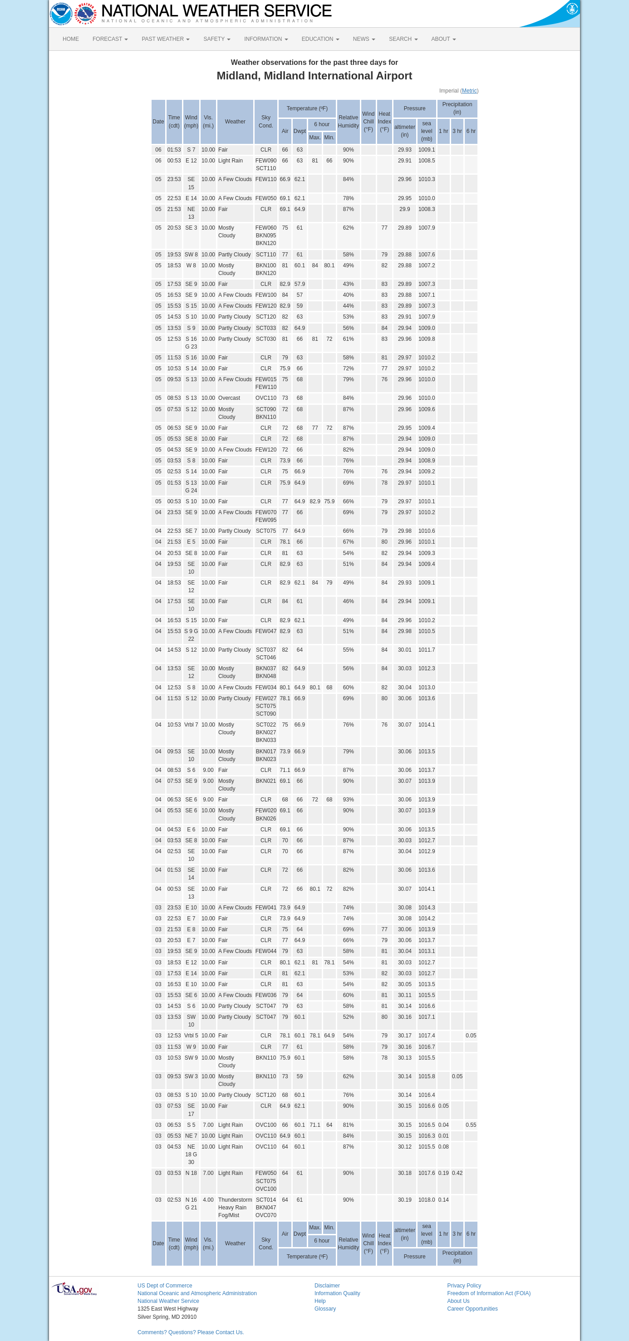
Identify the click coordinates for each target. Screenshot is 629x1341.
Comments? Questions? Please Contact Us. (191, 1332)
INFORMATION (266, 39)
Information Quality (337, 1293)
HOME (71, 39)
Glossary (325, 1309)
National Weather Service (168, 1301)
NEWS (364, 39)
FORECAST (110, 39)
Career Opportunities (472, 1309)
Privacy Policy (464, 1285)
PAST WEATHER (166, 39)
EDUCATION (320, 39)
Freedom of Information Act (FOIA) (489, 1293)
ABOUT (444, 39)
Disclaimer (327, 1285)
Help (320, 1301)
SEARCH (403, 39)
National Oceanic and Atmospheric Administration (197, 1293)
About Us (458, 1301)
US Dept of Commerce (165, 1285)
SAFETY (217, 39)
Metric (469, 91)
